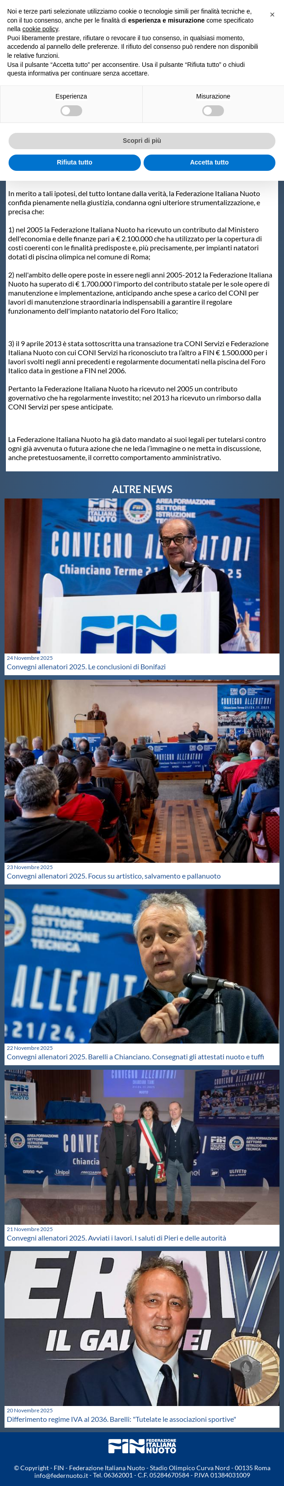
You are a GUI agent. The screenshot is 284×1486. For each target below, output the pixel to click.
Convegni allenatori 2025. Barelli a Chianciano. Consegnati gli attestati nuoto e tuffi (135, 1056)
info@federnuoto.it (61, 1475)
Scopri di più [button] (142, 140)
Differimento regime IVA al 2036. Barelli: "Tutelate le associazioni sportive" (121, 1419)
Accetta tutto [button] (209, 162)
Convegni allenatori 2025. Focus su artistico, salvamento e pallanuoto (114, 875)
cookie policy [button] (40, 29)
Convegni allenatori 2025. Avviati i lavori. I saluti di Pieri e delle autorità (116, 1237)
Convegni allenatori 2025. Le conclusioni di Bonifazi (86, 666)
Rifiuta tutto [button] (75, 162)
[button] (272, 14)
